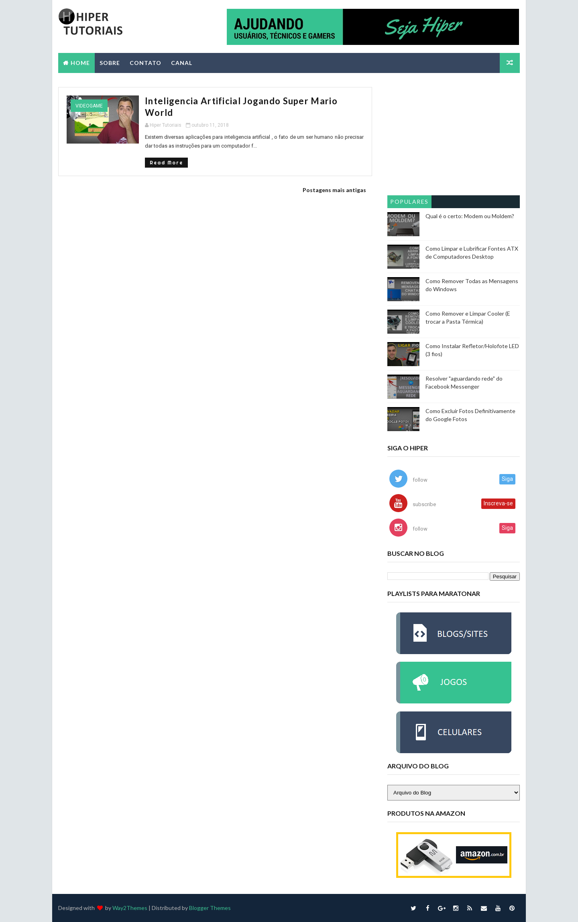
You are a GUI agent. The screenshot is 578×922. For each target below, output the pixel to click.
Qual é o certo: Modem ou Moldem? (469, 216)
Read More (166, 163)
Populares (409, 201)
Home (80, 62)
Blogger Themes (210, 907)
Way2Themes (129, 907)
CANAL (181, 62)
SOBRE (110, 62)
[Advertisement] (453, 137)
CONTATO (145, 62)
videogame (89, 106)
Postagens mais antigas (334, 189)
